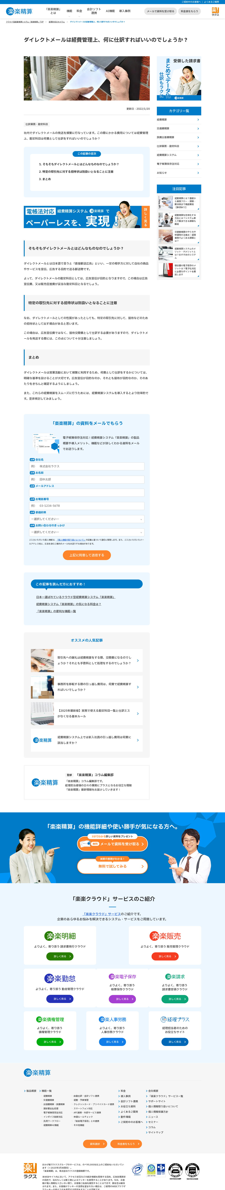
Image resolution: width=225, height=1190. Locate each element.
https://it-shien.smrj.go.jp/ (70, 1163)
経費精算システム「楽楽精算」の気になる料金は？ (68, 604)
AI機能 (110, 11)
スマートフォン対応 (83, 1066)
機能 (69, 11)
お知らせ (162, 173)
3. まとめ (45, 179)
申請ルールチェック (83, 1075)
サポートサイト (157, 1060)
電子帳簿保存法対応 (168, 164)
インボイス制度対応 (53, 1075)
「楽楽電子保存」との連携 (86, 1079)
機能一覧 (47, 1049)
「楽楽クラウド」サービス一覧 (165, 1054)
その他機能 (79, 1083)
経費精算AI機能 (51, 1083)
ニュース (153, 1075)
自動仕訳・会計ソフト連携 (86, 1054)
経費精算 (162, 120)
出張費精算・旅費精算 (54, 1062)
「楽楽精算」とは (53, 11)
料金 (79, 11)
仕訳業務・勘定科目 (37, 124)
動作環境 (126, 1075)
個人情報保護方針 (158, 1070)
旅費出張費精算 (165, 137)
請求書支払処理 (50, 1066)
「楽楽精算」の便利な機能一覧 (56, 611)
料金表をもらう (189, 11)
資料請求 (95, 1103)
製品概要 (31, 1049)
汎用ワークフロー (52, 1079)
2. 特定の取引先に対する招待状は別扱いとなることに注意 (76, 172)
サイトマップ (155, 1091)
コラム (152, 1086)
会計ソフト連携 (94, 11)
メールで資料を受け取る (160, 11)
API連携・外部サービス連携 (87, 1071)
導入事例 (124, 11)
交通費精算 (163, 128)
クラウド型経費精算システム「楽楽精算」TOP (24, 22)
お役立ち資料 (128, 1065)
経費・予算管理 (81, 1058)
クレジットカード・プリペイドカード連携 (94, 1062)
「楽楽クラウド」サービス (102, 914)
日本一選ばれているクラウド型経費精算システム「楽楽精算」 (76, 597)
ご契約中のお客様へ (191, 2)
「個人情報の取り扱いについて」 (71, 539)
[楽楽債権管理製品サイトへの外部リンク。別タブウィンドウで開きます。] (112, 988)
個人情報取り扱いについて (163, 1065)
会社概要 (153, 1049)
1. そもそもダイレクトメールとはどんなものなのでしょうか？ (79, 164)
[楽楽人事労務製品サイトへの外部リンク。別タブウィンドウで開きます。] (148, 988)
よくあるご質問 (211, 2)
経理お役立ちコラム (57, 22)
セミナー (153, 1081)
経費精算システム (167, 155)
